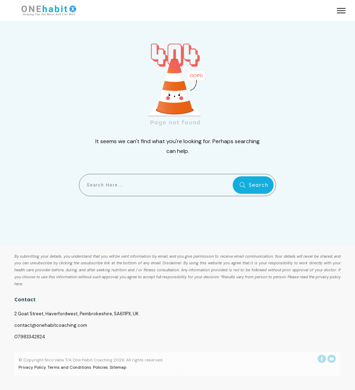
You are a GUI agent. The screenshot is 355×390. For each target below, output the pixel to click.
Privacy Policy (32, 367)
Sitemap (118, 367)
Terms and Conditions (69, 367)
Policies (100, 367)
